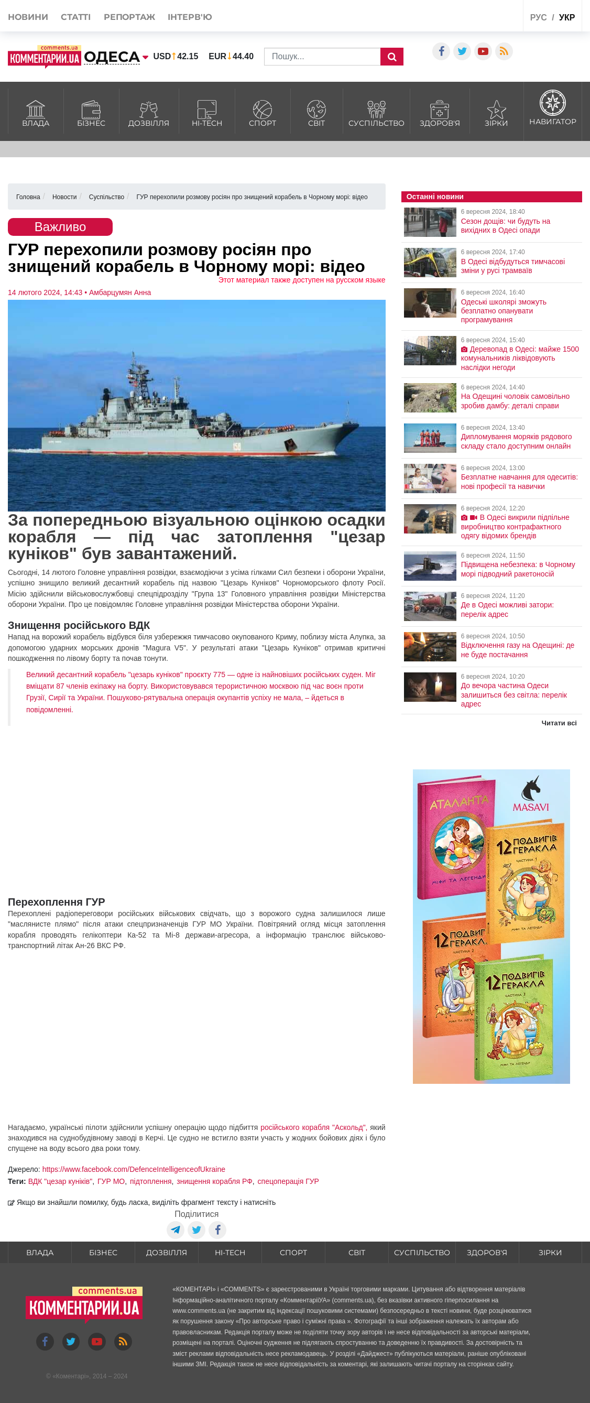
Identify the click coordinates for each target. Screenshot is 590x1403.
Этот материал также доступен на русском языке (302, 280)
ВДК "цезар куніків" (60, 1181)
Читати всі (559, 723)
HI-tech (207, 112)
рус (538, 17)
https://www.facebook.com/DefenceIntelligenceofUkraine (133, 1169)
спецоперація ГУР (288, 1181)
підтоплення (150, 1181)
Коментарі (71, 1376)
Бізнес (91, 112)
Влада (36, 112)
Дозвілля (149, 112)
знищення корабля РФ (215, 1181)
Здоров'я (440, 112)
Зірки (496, 112)
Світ (317, 112)
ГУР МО (111, 1181)
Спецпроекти (481, 18)
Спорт (263, 112)
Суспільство (376, 112)
